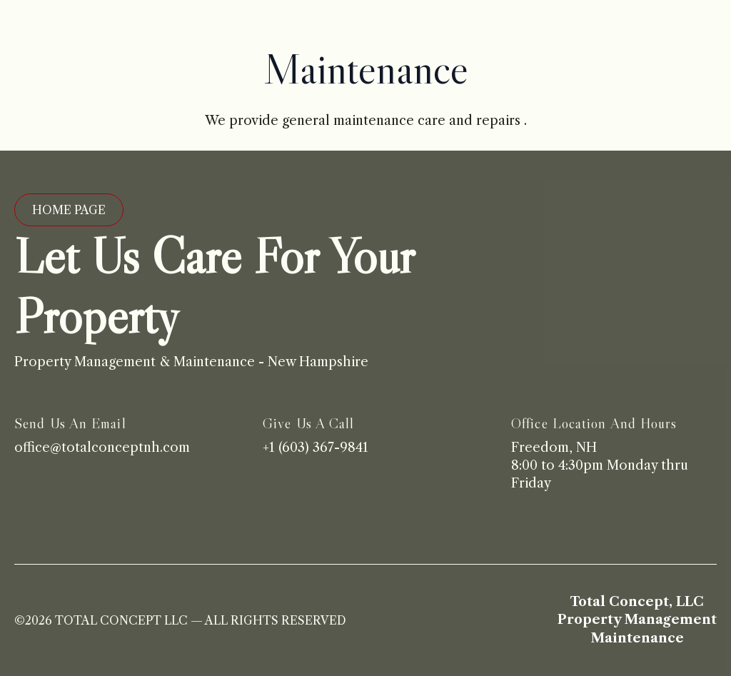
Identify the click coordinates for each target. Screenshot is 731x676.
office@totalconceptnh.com (102, 447)
